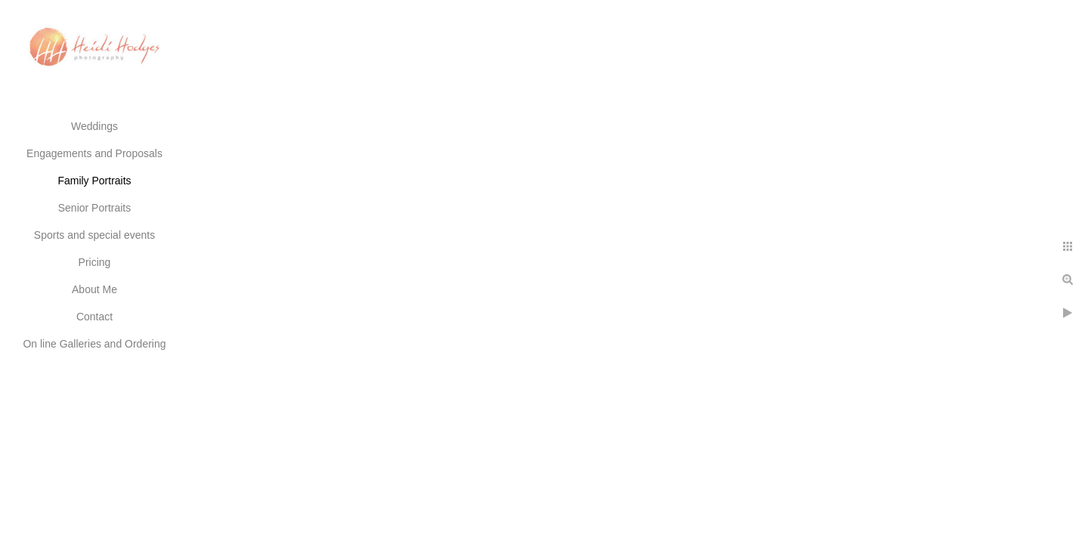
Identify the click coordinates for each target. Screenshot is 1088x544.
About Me (94, 289)
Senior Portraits (94, 208)
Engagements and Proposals (94, 153)
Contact (94, 317)
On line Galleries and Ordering (94, 344)
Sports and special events (94, 235)
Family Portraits (94, 181)
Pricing (95, 262)
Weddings (94, 126)
